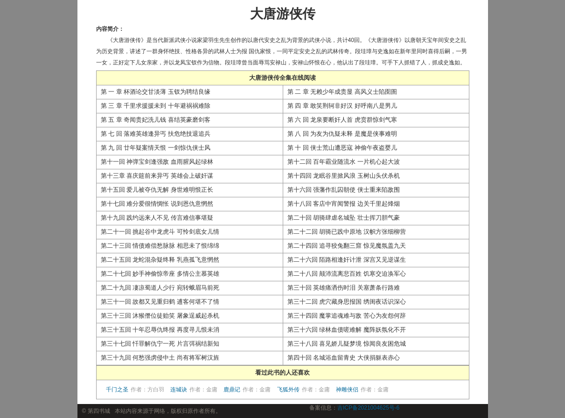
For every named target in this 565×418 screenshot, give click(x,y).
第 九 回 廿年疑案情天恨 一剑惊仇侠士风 (155, 147)
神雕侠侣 (362, 389)
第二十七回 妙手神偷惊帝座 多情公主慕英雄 (160, 273)
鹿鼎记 (247, 389)
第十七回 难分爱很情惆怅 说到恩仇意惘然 (157, 203)
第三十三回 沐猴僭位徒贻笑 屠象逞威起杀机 (160, 315)
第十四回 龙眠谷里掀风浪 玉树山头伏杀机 (343, 175)
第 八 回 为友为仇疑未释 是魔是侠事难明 (342, 133)
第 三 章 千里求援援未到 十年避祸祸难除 (155, 105)
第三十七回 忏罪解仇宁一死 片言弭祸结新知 (160, 343)
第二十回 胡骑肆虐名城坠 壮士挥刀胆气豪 (343, 217)
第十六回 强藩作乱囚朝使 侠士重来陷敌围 (343, 189)
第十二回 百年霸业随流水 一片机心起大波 (343, 161)
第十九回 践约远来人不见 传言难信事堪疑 (157, 217)
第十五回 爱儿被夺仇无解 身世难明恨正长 (157, 189)
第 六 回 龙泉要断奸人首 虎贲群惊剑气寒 (342, 119)
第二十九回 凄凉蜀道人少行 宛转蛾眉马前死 (160, 287)
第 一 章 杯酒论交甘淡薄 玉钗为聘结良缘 (155, 91)
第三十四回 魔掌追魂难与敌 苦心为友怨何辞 (346, 315)
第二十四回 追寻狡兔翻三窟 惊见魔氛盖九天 (346, 245)
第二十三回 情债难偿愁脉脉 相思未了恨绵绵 (160, 245)
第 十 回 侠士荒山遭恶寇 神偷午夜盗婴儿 (342, 147)
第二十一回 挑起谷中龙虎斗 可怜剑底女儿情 (160, 231)
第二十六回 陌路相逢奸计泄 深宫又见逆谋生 (346, 259)
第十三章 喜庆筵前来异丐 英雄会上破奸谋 (157, 175)
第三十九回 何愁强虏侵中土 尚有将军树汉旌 (160, 357)
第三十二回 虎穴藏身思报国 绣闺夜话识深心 (346, 301)
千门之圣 (135, 389)
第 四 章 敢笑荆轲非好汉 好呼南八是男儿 (342, 105)
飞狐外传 (303, 389)
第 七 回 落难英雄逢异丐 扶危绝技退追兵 (155, 133)
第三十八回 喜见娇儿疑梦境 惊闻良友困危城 (346, 343)
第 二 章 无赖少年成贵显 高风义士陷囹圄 (342, 91)
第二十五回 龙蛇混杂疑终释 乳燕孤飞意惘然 (160, 259)
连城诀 (193, 389)
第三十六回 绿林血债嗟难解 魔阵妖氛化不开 (346, 329)
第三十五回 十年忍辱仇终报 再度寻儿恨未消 (160, 329)
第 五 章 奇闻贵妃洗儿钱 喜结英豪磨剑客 (155, 119)
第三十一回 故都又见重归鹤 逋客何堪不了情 (160, 301)
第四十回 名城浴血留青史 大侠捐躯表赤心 (343, 357)
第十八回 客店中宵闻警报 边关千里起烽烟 (343, 203)
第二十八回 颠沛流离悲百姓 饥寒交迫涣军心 (346, 273)
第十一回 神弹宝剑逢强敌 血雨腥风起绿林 (157, 161)
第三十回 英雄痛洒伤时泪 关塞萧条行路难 (343, 287)
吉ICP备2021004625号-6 (368, 407)
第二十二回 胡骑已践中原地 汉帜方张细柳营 (346, 231)
